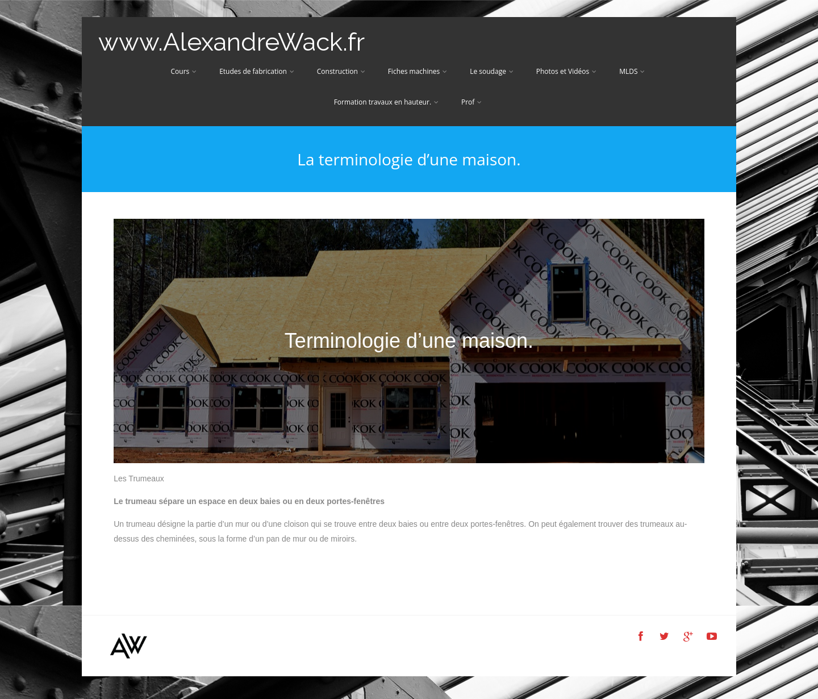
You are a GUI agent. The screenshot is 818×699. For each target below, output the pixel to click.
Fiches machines (418, 71)
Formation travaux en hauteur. (386, 102)
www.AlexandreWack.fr (231, 41)
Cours (184, 71)
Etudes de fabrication (256, 71)
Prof (471, 102)
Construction (341, 71)
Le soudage (492, 71)
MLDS (632, 71)
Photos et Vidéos (566, 71)
